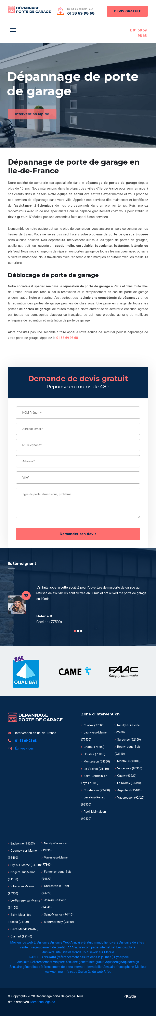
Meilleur (140, 967)
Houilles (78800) (93, 754)
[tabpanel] (78, 604)
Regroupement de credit (47, 947)
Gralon (82, 972)
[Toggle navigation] (13, 30)
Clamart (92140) (20, 936)
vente (24, 947)
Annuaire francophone (118, 967)
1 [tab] (75, 631)
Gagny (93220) (125, 776)
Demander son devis (78, 534)
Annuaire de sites (131, 942)
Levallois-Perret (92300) (93, 801)
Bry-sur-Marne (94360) (24, 865)
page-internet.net (103, 947)
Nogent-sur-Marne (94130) (21, 875)
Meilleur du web (21, 942)
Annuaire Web (60, 942)
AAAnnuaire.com (78, 947)
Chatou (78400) (92, 747)
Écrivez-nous (24, 748)
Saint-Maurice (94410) (57, 914)
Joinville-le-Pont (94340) (53, 903)
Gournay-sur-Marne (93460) (22, 854)
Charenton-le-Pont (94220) (55, 889)
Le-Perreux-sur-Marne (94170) (24, 904)
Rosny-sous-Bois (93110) (128, 750)
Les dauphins (125, 947)
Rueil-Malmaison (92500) (93, 815)
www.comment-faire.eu (60, 972)
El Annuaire (41, 942)
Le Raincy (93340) (128, 783)
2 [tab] (78, 631)
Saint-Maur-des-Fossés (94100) (20, 918)
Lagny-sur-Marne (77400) (94, 736)
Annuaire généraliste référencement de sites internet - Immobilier (56, 967)
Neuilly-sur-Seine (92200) (127, 728)
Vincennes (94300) (128, 768)
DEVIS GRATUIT (127, 11)
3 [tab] (81, 631)
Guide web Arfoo (100, 972)
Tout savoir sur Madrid (98, 952)
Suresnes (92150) (128, 739)
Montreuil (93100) (128, 761)
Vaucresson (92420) (129, 797)
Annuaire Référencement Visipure (41, 962)
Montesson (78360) (95, 761)
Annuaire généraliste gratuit (85, 962)
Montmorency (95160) (57, 922)
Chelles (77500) (92, 725)
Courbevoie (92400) (95, 790)
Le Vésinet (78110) (95, 769)
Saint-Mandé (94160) (23, 929)
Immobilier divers (105, 942)
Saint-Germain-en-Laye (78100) (94, 779)
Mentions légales (42, 1002)
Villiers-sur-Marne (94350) (21, 889)
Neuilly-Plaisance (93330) (54, 846)
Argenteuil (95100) (128, 790)
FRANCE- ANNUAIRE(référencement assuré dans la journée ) (70, 957)
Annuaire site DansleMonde (61, 952)
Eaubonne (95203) (21, 843)
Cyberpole (121, 957)
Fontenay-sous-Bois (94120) (56, 875)
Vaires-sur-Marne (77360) (54, 861)
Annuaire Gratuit (81, 942)
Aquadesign (113, 962)
